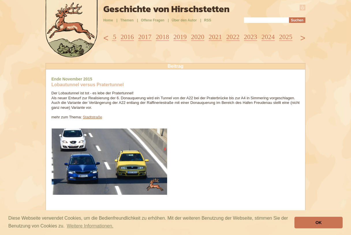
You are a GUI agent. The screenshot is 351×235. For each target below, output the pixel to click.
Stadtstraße (92, 117)
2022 (233, 37)
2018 (162, 37)
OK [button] (318, 222)
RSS (207, 20)
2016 (127, 37)
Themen (127, 20)
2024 (268, 37)
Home (108, 20)
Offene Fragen (152, 20)
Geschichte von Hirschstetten (166, 9)
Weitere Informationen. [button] (90, 225)
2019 (180, 37)
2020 (197, 37)
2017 (145, 37)
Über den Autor (184, 20)
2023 (250, 37)
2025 (285, 37)
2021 (215, 37)
